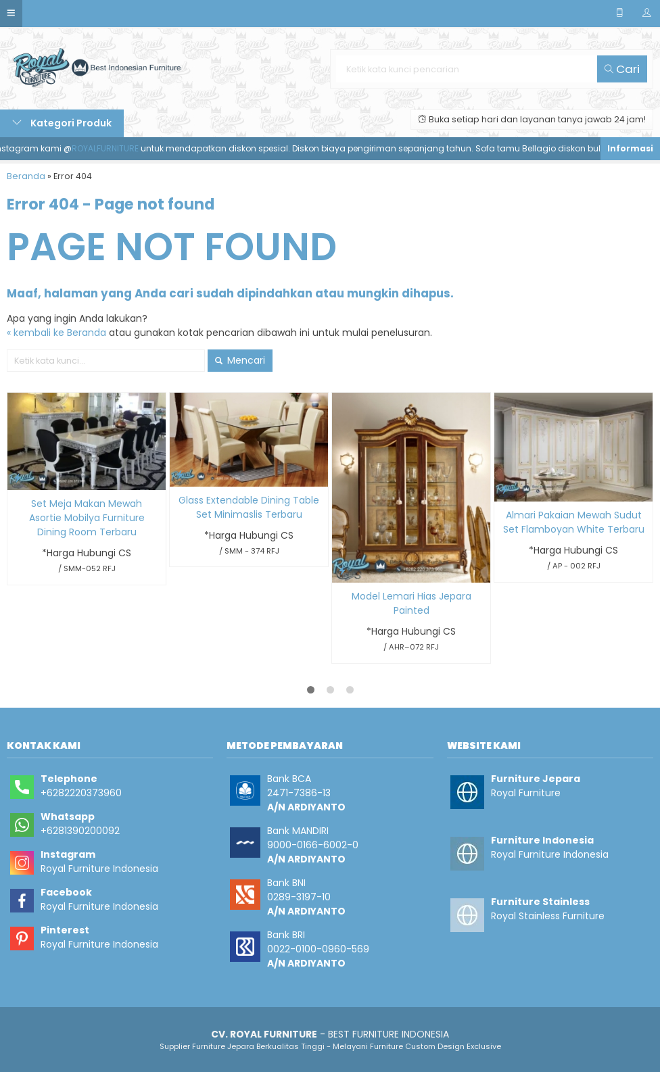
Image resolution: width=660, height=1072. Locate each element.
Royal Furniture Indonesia (99, 868)
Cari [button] (622, 69)
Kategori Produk (62, 123)
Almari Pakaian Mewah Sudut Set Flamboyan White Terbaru (573, 522)
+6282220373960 (81, 793)
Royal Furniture (526, 793)
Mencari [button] (240, 360)
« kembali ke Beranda (56, 332)
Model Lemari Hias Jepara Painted (411, 603)
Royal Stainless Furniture (548, 916)
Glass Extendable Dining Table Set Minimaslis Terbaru (249, 507)
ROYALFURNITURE (110, 148)
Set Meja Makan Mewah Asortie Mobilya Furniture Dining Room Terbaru (87, 518)
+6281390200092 (80, 830)
